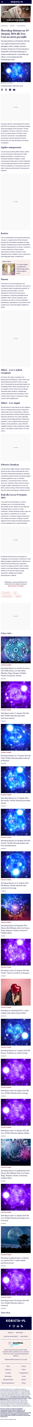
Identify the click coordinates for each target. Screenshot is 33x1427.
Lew (15, 593)
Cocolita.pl (8, 1373)
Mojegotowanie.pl (8, 1380)
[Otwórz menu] (2, 2)
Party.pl (24, 1366)
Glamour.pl (8, 1370)
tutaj (15, 1419)
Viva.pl (23, 1376)
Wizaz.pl (23, 1380)
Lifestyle (18, 596)
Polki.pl (23, 1370)
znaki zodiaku (6, 593)
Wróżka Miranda (6, 596)
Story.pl (24, 1383)
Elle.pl (8, 1366)
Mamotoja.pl (8, 1376)
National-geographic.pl (8, 1383)
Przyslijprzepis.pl (23, 1373)
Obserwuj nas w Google (15, 586)
